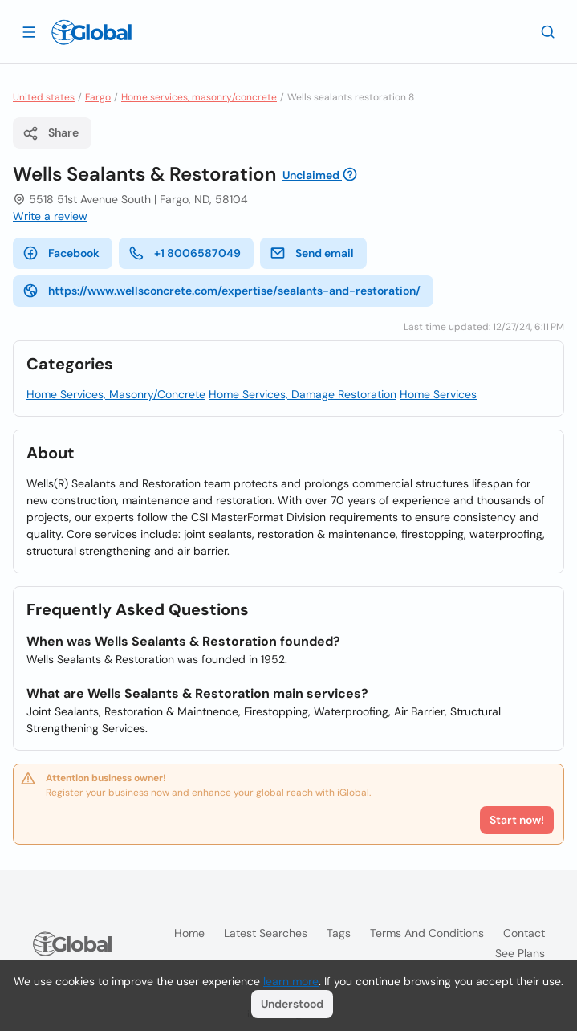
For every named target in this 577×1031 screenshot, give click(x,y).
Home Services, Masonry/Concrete (115, 394)
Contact (524, 933)
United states (44, 97)
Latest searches (265, 933)
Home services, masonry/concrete (199, 97)
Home (189, 933)
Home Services (438, 394)
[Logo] (91, 32)
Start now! (517, 820)
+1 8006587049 (184, 253)
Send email (312, 253)
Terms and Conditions (427, 933)
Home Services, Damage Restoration (302, 394)
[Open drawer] (29, 31)
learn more (291, 981)
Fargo (98, 97)
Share (50, 133)
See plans (520, 953)
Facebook (61, 253)
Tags (339, 933)
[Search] (548, 31)
